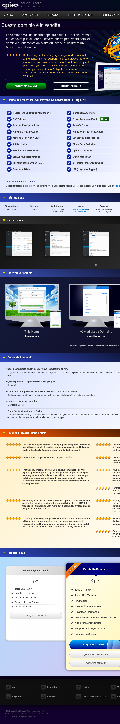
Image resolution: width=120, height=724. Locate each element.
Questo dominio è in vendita (30, 25)
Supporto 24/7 (81, 212)
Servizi (53, 15)
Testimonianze (80, 15)
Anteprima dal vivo (22, 86)
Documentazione (80, 209)
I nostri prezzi (69, 86)
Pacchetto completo (95, 569)
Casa (8, 15)
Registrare (17, 697)
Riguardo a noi (54, 687)
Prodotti (30, 15)
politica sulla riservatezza (94, 697)
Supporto (51, 697)
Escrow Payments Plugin (36, 570)
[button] (96, 265)
